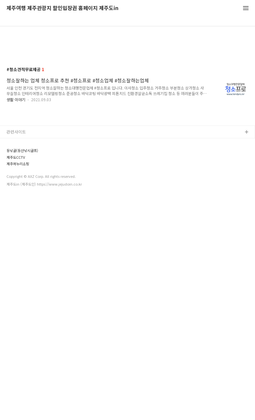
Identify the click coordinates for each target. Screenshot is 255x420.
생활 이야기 (15, 143)
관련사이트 (16, 267)
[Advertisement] (127, 87)
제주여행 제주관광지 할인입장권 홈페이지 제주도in (62, 8)
